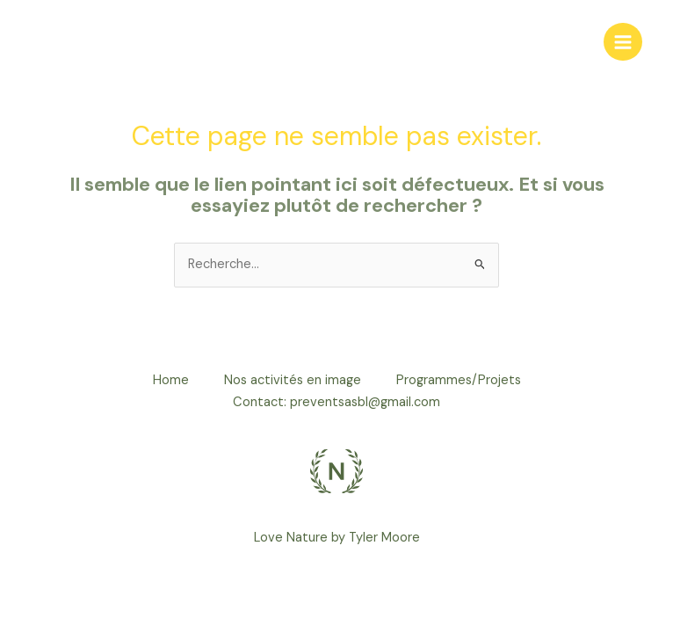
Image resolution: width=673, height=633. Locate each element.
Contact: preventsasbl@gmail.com (336, 402)
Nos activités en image (292, 380)
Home (171, 380)
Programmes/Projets (458, 380)
